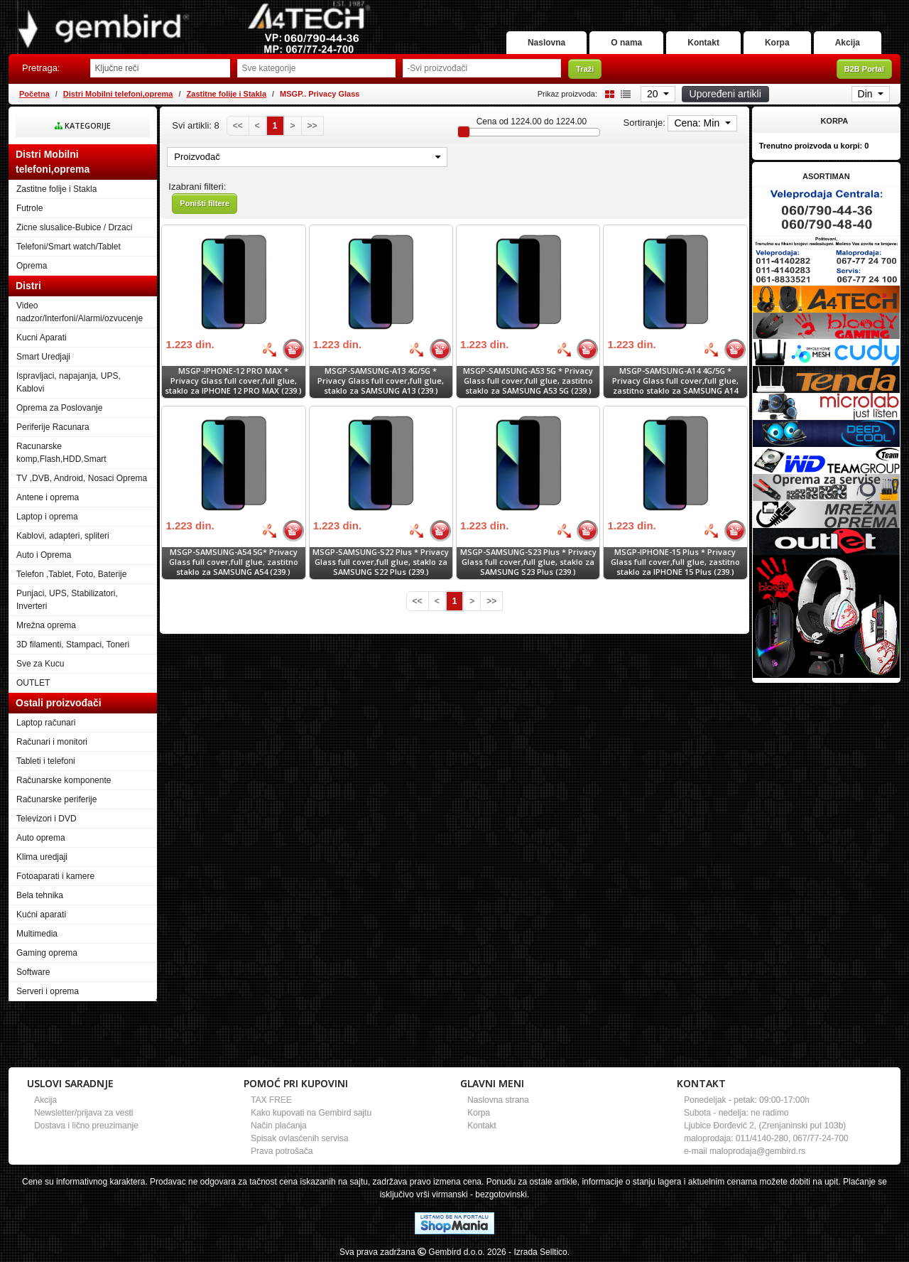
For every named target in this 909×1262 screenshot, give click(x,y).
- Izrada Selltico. (539, 1252)
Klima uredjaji (41, 857)
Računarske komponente (63, 780)
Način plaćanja (279, 1126)
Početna (34, 94)
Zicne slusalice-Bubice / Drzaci (74, 227)
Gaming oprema (46, 953)
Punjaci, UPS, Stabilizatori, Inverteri (67, 599)
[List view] (623, 93)
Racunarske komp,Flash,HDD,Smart (61, 452)
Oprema (31, 266)
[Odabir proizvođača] (482, 68)
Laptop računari (45, 723)
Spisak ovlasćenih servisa (299, 1138)
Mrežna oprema (46, 625)
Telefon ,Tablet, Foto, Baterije (71, 574)
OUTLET (33, 683)
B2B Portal (864, 69)
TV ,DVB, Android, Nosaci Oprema (81, 478)
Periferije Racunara (52, 427)
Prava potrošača (281, 1151)
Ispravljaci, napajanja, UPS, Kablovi (68, 382)
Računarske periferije (56, 799)
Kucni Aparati (41, 338)
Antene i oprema (47, 497)
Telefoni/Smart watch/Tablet (68, 247)
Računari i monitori (51, 742)
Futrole (29, 208)
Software (33, 972)
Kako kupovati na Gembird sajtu (311, 1113)
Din (867, 93)
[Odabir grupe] (316, 68)
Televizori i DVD (46, 819)
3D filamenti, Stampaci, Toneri (72, 644)
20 (653, 93)
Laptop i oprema (47, 517)
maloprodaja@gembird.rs (757, 1151)
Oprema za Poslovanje (59, 408)
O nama (626, 43)
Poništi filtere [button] (204, 203)
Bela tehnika (39, 895)
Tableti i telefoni (45, 761)
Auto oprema (40, 838)
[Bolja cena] (269, 349)
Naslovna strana (498, 1100)
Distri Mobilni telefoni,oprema (118, 94)
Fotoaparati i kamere (55, 876)
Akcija (847, 43)
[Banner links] (826, 211)
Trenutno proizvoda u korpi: (814, 145)
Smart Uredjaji (43, 357)
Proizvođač (307, 156)
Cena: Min (698, 123)
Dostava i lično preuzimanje (86, 1126)
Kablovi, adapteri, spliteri (62, 536)
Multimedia (37, 934)
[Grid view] (607, 93)
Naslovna (546, 43)
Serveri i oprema (47, 991)
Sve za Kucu (40, 664)
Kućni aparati (41, 914)
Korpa (777, 43)
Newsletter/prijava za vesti (83, 1113)
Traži (585, 69)
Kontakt (703, 43)
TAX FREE (271, 1100)
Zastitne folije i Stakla (226, 94)
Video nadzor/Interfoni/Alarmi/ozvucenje (79, 312)
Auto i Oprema (43, 555)
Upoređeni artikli (725, 93)
